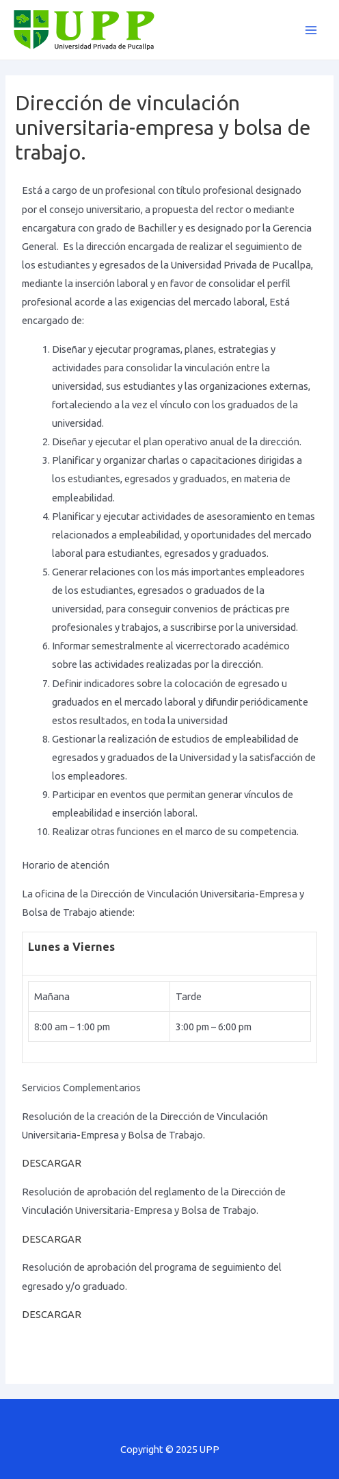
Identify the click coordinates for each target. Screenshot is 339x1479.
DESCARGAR (51, 1163)
